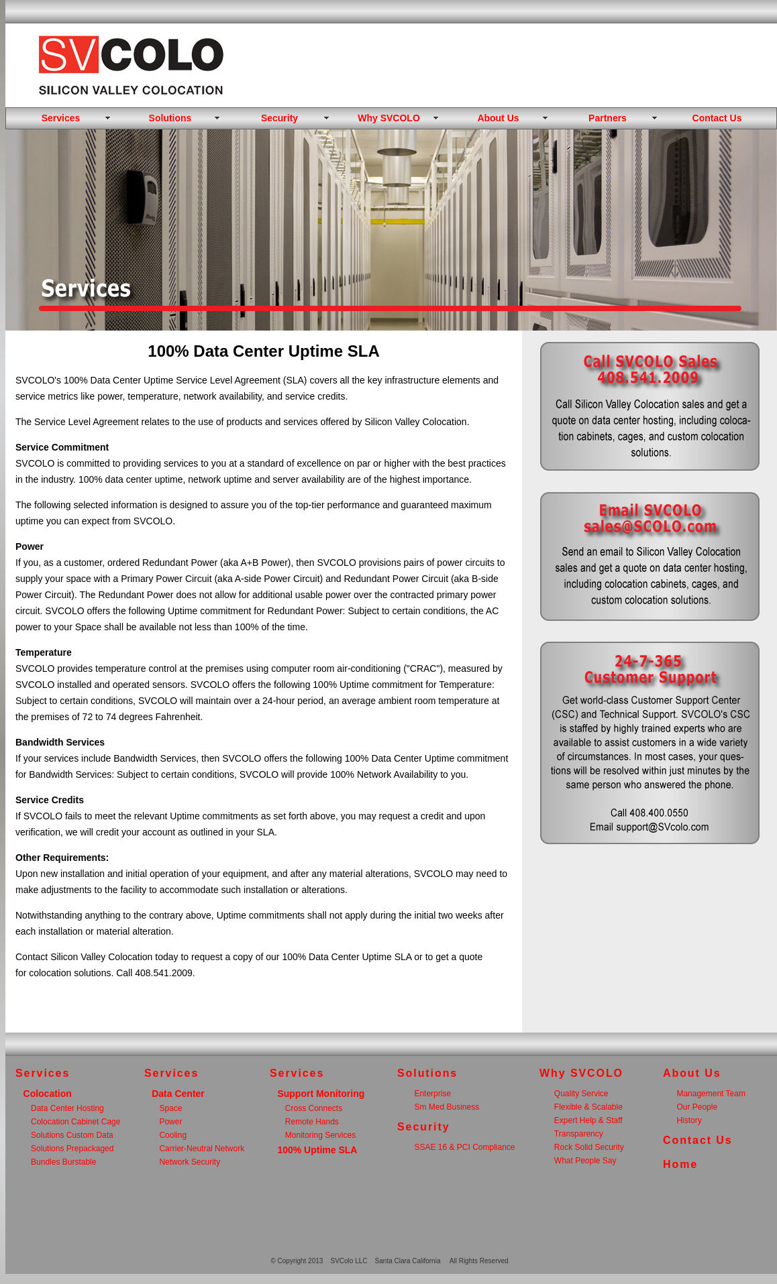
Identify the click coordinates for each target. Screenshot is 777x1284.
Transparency (578, 1134)
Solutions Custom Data (72, 1135)
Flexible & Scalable (588, 1107)
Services (61, 118)
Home (680, 1164)
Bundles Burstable (63, 1162)
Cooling (173, 1135)
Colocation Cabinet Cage (75, 1121)
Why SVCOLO (389, 118)
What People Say (585, 1160)
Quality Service (581, 1093)
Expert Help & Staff (588, 1120)
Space (170, 1108)
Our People (696, 1107)
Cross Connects (313, 1108)
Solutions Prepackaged (72, 1148)
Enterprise (432, 1093)
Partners (607, 118)
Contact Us (717, 118)
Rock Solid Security (589, 1147)
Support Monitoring (320, 1093)
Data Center (178, 1093)
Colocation (47, 1093)
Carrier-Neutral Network (201, 1148)
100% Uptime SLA (317, 1150)
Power (170, 1121)
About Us (498, 118)
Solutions (170, 118)
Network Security (189, 1162)
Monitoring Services (320, 1135)
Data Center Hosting (67, 1108)
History (688, 1120)
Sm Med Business (446, 1107)
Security (279, 118)
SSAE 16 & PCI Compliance (464, 1147)
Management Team (710, 1093)
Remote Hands (312, 1121)
